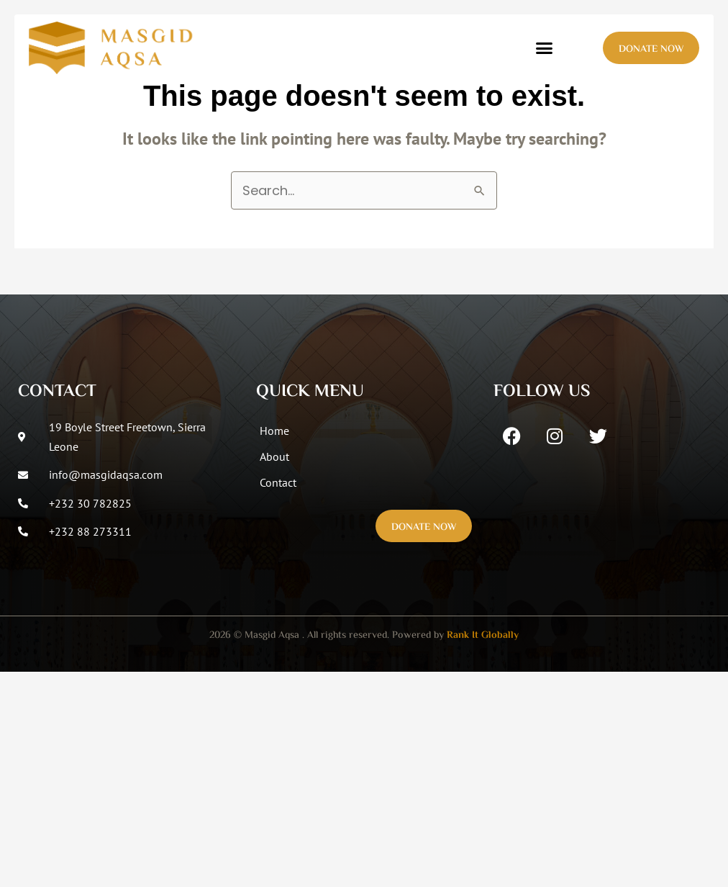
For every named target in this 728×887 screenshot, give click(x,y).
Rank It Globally (483, 636)
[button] (544, 48)
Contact (278, 482)
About (274, 456)
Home (274, 430)
